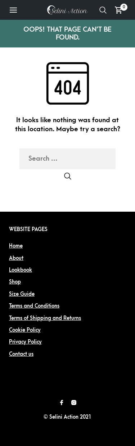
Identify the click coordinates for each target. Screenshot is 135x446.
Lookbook (20, 270)
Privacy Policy (25, 342)
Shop (15, 282)
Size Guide (22, 294)
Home (16, 246)
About (16, 258)
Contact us (21, 354)
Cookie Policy (25, 330)
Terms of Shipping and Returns (45, 318)
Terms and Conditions (34, 306)
